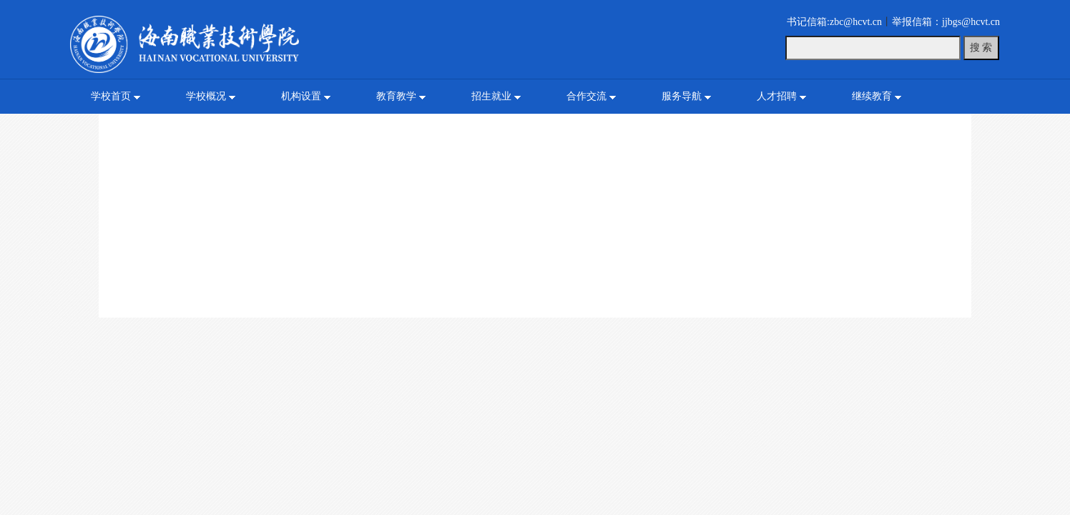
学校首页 (111, 96)
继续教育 (872, 96)
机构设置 (301, 96)
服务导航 (682, 96)
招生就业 (491, 96)
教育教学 (396, 96)
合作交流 (586, 96)
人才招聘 (777, 96)
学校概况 (206, 96)
